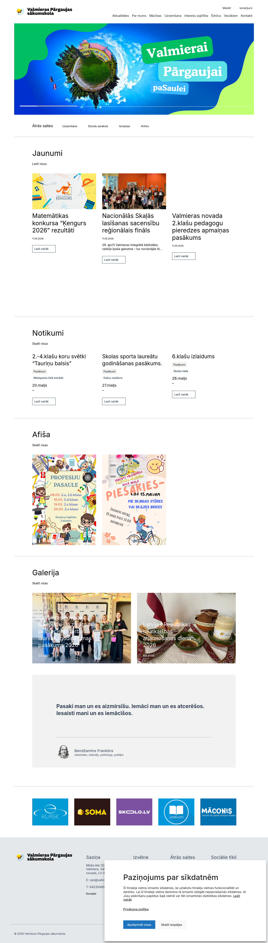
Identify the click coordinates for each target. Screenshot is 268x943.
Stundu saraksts (98, 126)
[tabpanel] (134, 69)
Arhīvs (145, 126)
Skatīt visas (40, 445)
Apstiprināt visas (139, 925)
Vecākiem (231, 16)
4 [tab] (223, 106)
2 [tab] (107, 106)
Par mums (139, 16)
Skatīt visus (40, 343)
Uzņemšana (173, 16)
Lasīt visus (39, 164)
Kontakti (246, 16)
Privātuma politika (136, 909)
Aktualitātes (120, 16)
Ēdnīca (216, 16)
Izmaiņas (124, 126)
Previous (15, 175)
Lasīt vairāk (41, 248)
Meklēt (227, 8)
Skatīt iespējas (171, 925)
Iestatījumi (246, 8)
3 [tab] (165, 106)
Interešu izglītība (196, 16)
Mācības (155, 16)
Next (15, 187)
